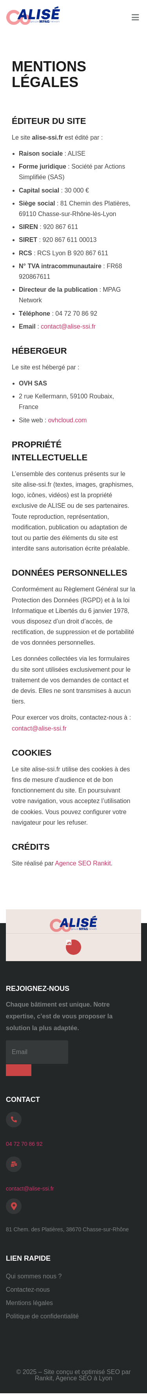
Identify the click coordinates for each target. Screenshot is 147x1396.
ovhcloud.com (67, 420)
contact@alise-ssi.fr (68, 326)
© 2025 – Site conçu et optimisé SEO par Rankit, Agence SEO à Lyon (73, 1375)
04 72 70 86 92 (24, 1144)
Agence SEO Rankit (83, 863)
